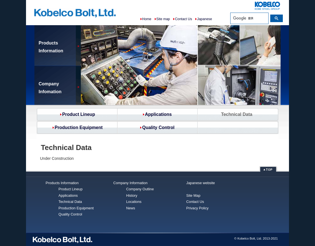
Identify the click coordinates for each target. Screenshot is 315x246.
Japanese (204, 19)
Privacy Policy (197, 208)
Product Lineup (78, 114)
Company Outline (140, 189)
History (131, 195)
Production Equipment (79, 127)
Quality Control (158, 127)
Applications (158, 114)
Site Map (193, 195)
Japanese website (201, 183)
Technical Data (70, 202)
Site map (163, 19)
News (130, 208)
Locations (134, 202)
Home (146, 19)
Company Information (130, 183)
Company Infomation (50, 87)
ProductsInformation (51, 47)
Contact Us (183, 19)
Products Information (62, 183)
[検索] (249, 18)
